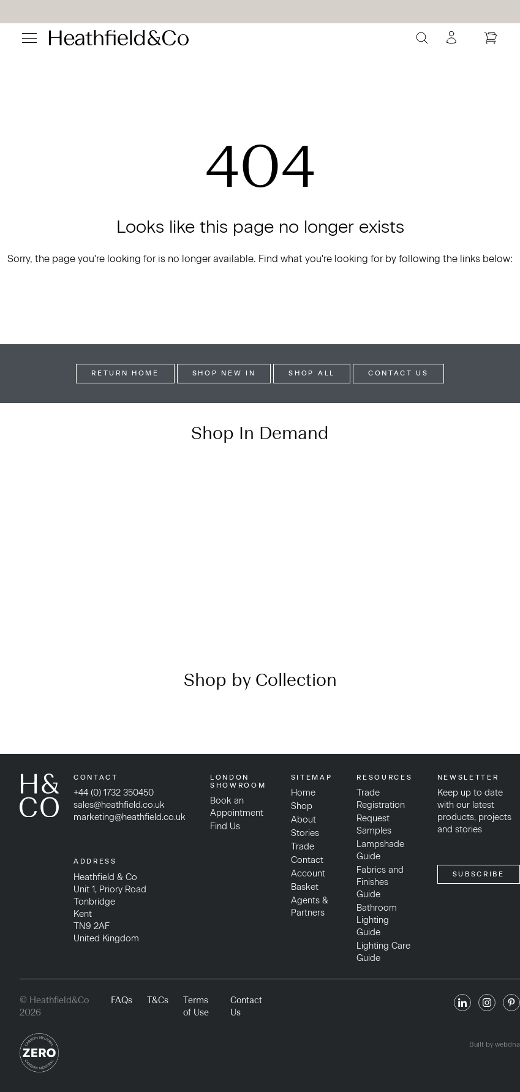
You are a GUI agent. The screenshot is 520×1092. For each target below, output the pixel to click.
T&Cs (157, 1000)
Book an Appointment (236, 806)
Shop (301, 805)
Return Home (125, 373)
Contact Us (398, 373)
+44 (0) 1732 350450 (113, 792)
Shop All (311, 373)
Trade (302, 846)
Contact (307, 859)
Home (303, 792)
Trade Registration (380, 798)
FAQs (121, 1000)
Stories (305, 832)
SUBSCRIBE (479, 874)
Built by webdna (494, 1045)
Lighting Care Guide (383, 951)
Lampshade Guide (380, 850)
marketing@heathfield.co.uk (129, 817)
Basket (304, 886)
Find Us (225, 826)
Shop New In (224, 373)
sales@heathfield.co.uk (119, 804)
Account (308, 873)
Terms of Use (196, 1006)
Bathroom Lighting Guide (376, 920)
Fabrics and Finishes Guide (380, 882)
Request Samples (373, 824)
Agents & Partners (309, 906)
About (303, 819)
